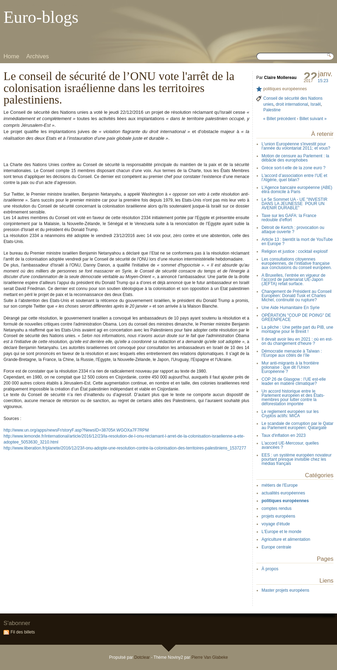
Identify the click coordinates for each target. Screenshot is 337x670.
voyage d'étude (276, 523)
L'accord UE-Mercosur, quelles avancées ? (290, 445)
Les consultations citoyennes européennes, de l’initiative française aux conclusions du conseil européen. (297, 263)
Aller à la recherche (68, 5)
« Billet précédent (279, 118)
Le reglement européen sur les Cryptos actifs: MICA (290, 413)
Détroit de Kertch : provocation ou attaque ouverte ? (293, 229)
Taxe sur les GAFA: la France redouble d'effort (289, 217)
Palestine (271, 109)
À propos (270, 568)
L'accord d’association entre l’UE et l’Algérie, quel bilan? (294, 177)
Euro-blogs (41, 17)
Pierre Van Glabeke (209, 657)
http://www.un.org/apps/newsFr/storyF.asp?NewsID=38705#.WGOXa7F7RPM (76, 430)
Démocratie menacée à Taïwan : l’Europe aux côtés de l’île (292, 353)
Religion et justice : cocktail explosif (295, 251)
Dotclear (142, 657)
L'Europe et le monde (282, 531)
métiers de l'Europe (280, 485)
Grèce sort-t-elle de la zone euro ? (293, 167)
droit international (292, 104)
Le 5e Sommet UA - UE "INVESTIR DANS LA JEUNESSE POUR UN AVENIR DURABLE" (295, 203)
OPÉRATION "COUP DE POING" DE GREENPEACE (296, 317)
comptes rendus (276, 508)
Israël (315, 104)
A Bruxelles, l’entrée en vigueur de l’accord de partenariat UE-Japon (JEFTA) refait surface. (293, 279)
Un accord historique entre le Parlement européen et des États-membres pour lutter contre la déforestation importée (293, 397)
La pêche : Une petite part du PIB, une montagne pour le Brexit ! (297, 329)
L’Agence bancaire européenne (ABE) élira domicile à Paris (297, 189)
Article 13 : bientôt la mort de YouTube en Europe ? (297, 241)
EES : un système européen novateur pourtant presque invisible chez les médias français (296, 459)
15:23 (323, 80)
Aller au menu (41, 5)
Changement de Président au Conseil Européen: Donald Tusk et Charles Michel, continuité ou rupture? (296, 295)
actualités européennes (283, 493)
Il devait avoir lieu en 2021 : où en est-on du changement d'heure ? (297, 341)
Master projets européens (285, 590)
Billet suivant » (312, 118)
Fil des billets (23, 632)
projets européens (278, 516)
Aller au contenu (16, 5)
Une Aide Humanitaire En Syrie (290, 307)
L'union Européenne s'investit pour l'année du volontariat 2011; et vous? (296, 146)
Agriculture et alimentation (286, 539)
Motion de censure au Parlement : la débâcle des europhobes (295, 158)
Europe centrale (276, 547)
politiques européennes (285, 88)
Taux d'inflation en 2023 (284, 435)
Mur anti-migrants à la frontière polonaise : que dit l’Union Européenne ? (290, 367)
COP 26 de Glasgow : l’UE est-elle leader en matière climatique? (294, 381)
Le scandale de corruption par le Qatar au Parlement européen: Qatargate (297, 425)
